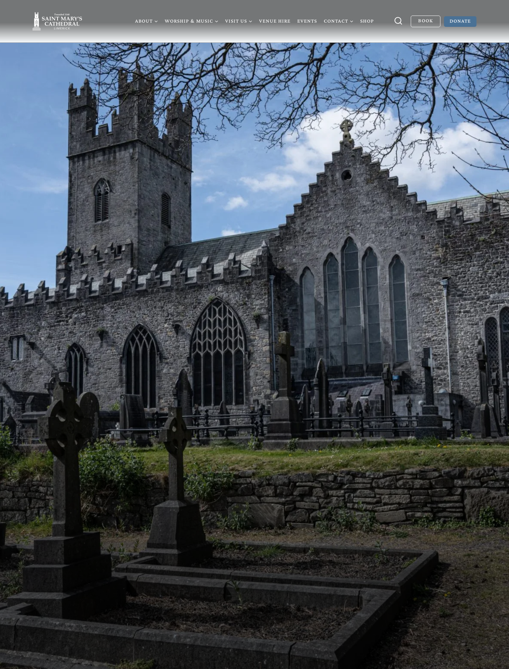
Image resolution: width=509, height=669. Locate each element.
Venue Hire (275, 21)
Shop (367, 21)
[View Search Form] (398, 21)
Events (307, 21)
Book (425, 20)
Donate (460, 21)
